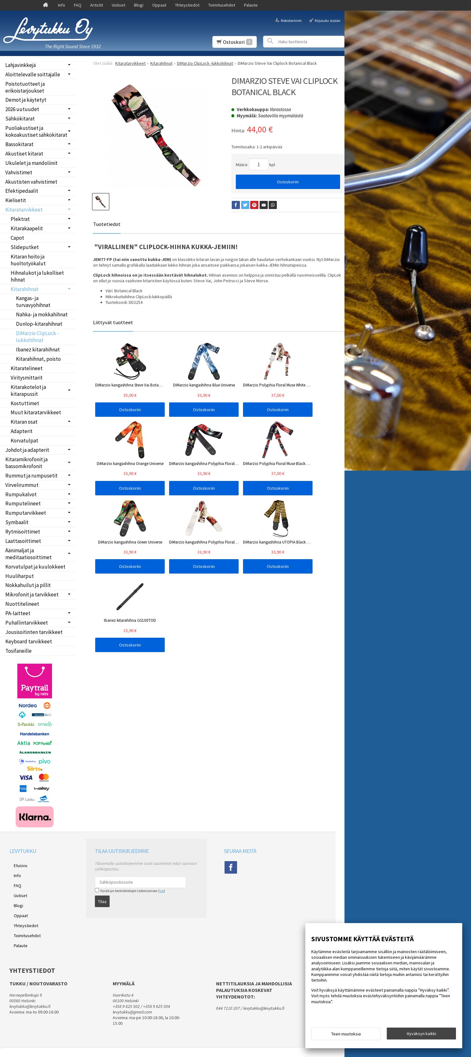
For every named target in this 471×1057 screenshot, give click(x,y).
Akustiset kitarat (24, 153)
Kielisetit (15, 200)
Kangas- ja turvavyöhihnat (33, 302)
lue (161, 891)
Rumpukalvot (21, 494)
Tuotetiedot (107, 224)
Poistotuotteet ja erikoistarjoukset (25, 87)
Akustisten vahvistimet (31, 181)
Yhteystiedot (187, 5)
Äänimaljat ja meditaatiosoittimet (28, 554)
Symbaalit (16, 522)
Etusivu (16, 864)
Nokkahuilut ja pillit (28, 585)
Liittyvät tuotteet (113, 322)
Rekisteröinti (291, 20)
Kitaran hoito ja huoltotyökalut (28, 260)
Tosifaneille (18, 650)
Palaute (251, 5)
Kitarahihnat (25, 289)
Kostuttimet (25, 403)
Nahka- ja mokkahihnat (42, 314)
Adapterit (22, 431)
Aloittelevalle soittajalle (32, 74)
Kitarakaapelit (27, 228)
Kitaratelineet (27, 368)
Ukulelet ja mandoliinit (31, 163)
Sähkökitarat (20, 118)
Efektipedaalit (21, 190)
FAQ (77, 5)
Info (61, 5)
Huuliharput (19, 576)
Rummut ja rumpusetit (31, 475)
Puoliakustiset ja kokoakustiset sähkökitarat (36, 131)
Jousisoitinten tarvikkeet (34, 632)
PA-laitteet (17, 613)
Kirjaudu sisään (327, 20)
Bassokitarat (19, 144)
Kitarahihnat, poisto (38, 358)
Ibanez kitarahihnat (38, 349)
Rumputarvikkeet (25, 512)
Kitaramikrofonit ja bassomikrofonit (26, 463)
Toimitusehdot (221, 5)
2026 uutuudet (22, 109)
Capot (17, 237)
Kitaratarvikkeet (24, 209)
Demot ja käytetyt (25, 99)
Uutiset (118, 5)
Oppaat (159, 5)
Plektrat (20, 219)
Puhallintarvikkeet (26, 622)
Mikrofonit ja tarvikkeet (32, 594)
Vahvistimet (18, 172)
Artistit (96, 5)
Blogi (138, 5)
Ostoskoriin (288, 182)
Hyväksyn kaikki (421, 1035)
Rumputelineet (23, 503)
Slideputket (25, 247)
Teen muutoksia (346, 1036)
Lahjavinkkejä (20, 65)
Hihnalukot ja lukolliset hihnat (37, 276)
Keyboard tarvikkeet (28, 641)
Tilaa (102, 899)
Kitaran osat (24, 421)
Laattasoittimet (23, 541)
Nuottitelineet (22, 603)
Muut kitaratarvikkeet (36, 412)
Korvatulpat (24, 440)
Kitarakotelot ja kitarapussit (28, 390)
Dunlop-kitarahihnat (39, 323)
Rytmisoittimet (22, 531)
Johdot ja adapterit (27, 450)
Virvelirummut (22, 485)
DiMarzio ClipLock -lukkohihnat (37, 337)
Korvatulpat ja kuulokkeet (35, 566)
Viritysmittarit (27, 377)
